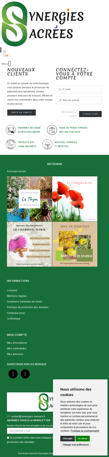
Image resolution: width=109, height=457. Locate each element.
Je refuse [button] (82, 438)
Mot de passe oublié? (68, 114)
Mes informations (17, 342)
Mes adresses (15, 354)
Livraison (12, 290)
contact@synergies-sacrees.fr (27, 416)
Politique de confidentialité (85, 430)
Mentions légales (17, 296)
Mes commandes (17, 348)
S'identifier (90, 114)
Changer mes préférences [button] (76, 445)
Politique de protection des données (28, 307)
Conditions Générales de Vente (24, 301)
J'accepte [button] (67, 438)
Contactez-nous (16, 313)
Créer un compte (21, 112)
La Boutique (13, 318)
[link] (85, 430)
